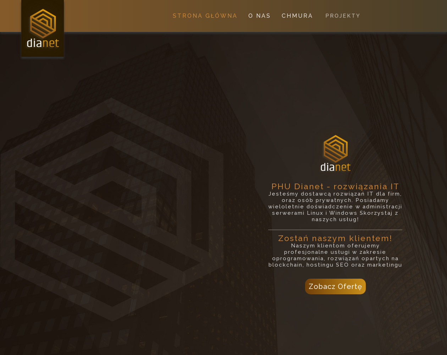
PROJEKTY (343, 15)
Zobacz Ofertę (335, 286)
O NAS (259, 15)
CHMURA (297, 15)
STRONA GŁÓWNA (205, 15)
